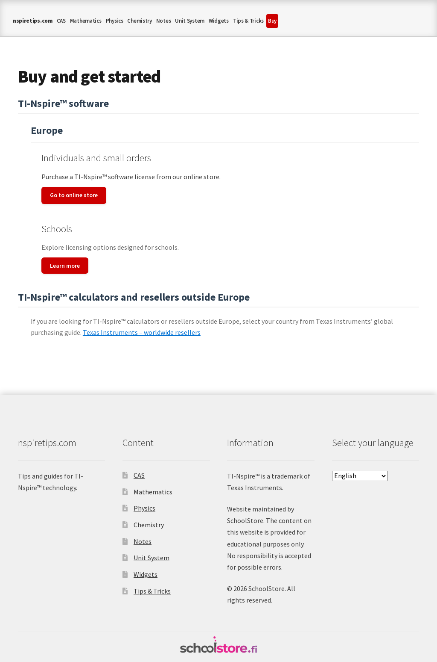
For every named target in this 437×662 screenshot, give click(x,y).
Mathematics (86, 20)
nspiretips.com (32, 20)
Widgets (219, 20)
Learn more (65, 265)
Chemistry (139, 20)
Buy (272, 20)
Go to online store (74, 195)
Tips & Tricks (248, 20)
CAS (61, 20)
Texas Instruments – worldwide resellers (142, 332)
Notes (163, 20)
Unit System (189, 20)
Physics (114, 20)
